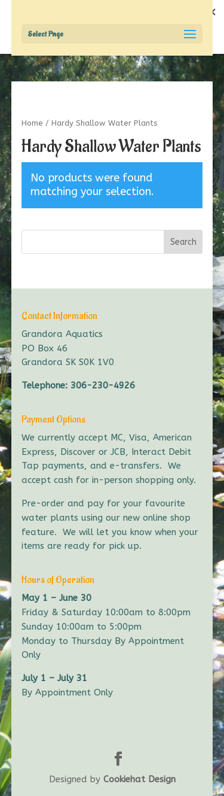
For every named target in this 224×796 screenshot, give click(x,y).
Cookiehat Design (139, 779)
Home (32, 123)
